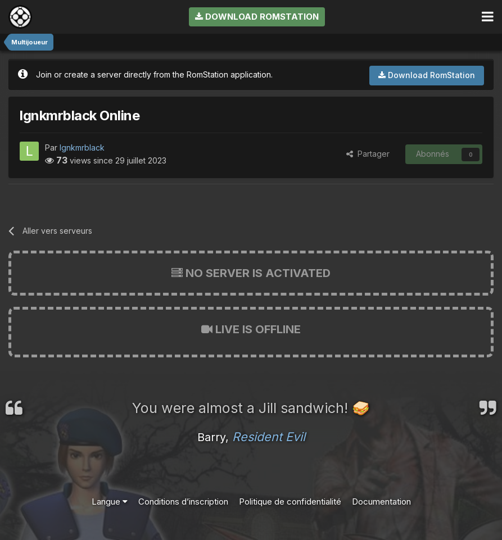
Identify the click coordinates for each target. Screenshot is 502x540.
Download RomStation (257, 16)
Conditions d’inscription (183, 501)
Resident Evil (268, 436)
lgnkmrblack (82, 147)
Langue (110, 501)
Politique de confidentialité (290, 501)
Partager (368, 153)
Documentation (381, 501)
